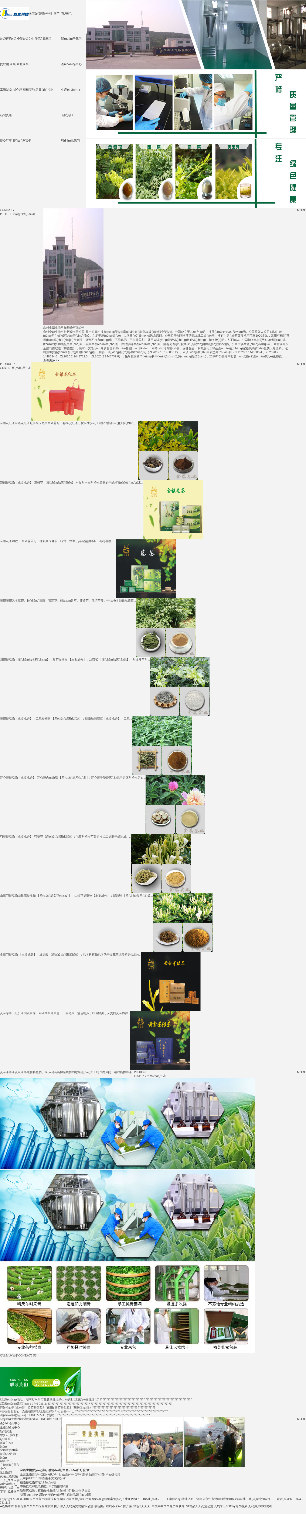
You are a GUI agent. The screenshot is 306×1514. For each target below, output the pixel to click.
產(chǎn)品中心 (71, 63)
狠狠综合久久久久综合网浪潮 (34, 1505)
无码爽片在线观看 (260, 1505)
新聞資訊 (67, 114)
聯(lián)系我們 (70, 140)
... (56, 1469)
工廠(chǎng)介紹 (11, 89)
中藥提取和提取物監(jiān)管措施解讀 (44, 1485)
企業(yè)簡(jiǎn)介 (40, 12)
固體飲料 (22, 63)
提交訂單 (6, 140)
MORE (301, 209)
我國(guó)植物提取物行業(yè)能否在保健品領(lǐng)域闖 (55, 1494)
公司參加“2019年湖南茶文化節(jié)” (43, 1477)
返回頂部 (6, 1472)
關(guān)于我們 (71, 38)
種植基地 (29, 89)
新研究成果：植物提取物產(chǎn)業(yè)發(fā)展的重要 (55, 1490)
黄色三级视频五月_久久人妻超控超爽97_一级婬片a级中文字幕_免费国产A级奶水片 (10, 1490)
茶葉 (13, 63)
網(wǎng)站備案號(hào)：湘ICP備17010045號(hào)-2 (125, 1498)
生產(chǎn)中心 (71, 89)
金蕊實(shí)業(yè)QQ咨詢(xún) (9, 1453)
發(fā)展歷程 (43, 38)
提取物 (4, 63)
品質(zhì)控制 (44, 89)
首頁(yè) (66, 12)
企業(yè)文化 (25, 38)
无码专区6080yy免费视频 (230, 1505)
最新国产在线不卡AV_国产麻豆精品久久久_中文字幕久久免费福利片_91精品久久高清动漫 (153, 1505)
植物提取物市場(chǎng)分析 (38, 1482)
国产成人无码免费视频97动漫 (73, 1505)
